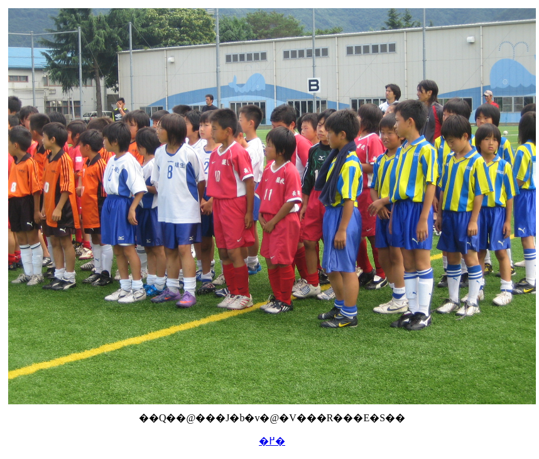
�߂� (272, 441)
